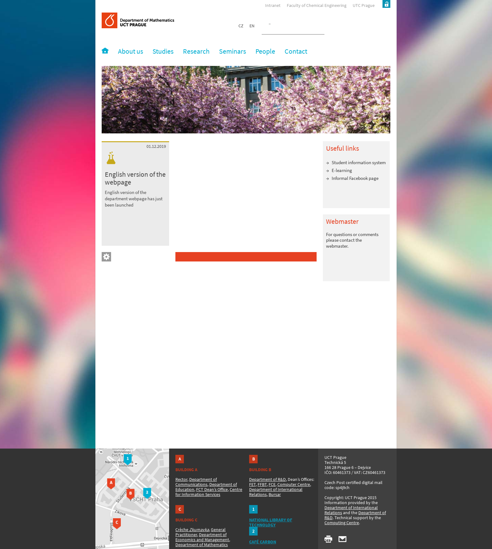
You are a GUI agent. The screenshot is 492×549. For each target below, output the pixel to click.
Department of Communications (196, 481)
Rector (181, 479)
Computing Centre (341, 522)
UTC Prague (364, 5)
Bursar (275, 494)
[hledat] (285, 27)
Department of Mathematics (201, 544)
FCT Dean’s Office (212, 489)
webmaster (336, 246)
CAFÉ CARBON (262, 542)
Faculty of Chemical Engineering (316, 5)
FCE (272, 484)
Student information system (359, 162)
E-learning (342, 170)
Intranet (273, 5)
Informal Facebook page (355, 178)
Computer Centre (293, 484)
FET (252, 484)
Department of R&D (267, 479)
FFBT (262, 484)
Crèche (192, 529)
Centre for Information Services (208, 492)
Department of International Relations (351, 510)
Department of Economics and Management (202, 537)
